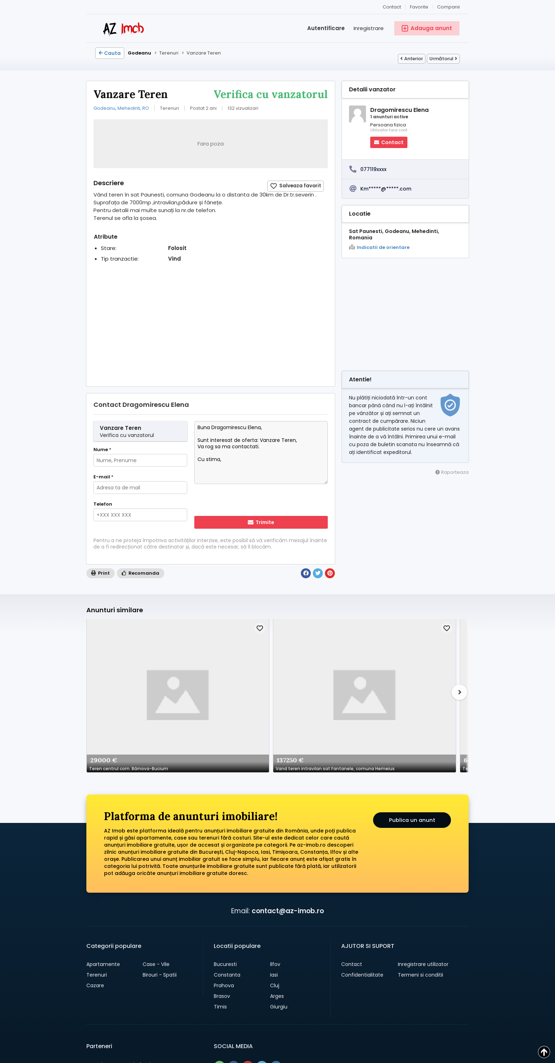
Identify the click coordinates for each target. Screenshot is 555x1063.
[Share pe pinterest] (247, 973)
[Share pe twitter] (262, 973)
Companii (448, 7)
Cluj (274, 892)
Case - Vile (156, 871)
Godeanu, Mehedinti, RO (121, 108)
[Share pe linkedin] (276, 973)
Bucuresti (225, 871)
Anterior (411, 58)
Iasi (274, 882)
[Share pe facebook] (233, 973)
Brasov (222, 903)
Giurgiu (278, 913)
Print (100, 573)
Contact (392, 7)
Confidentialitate (362, 882)
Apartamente (103, 871)
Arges (277, 903)
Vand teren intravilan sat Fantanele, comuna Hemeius (199, 674)
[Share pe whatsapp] (219, 973)
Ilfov (275, 871)
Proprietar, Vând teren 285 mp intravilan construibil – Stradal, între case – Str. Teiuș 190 (349, 674)
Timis (220, 913)
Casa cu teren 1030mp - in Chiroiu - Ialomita (424, 674)
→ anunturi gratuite (125, 983)
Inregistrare (369, 28)
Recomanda (140, 573)
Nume (102, 450)
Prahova (224, 892)
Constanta (227, 882)
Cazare (95, 892)
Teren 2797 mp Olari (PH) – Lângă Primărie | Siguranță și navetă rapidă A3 (274, 674)
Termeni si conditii (420, 882)
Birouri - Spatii (160, 882)
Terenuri (96, 882)
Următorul (443, 58)
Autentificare (326, 28)
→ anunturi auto (120, 971)
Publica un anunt (412, 728)
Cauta (110, 53)
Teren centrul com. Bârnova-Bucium (124, 674)
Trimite (261, 522)
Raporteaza (452, 472)
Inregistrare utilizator (423, 871)
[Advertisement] (210, 329)
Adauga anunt (272, 1018)
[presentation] (240, 500)
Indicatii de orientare (379, 247)
